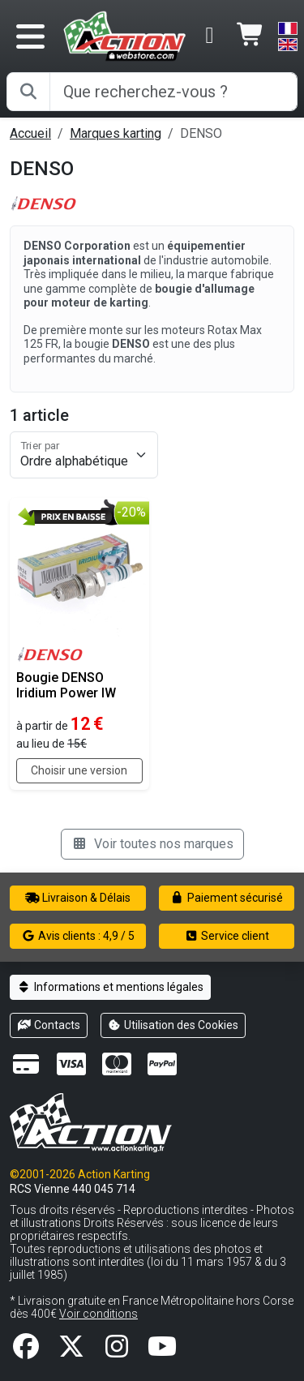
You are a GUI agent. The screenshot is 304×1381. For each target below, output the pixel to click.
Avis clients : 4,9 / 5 (78, 935)
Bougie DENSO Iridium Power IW (66, 685)
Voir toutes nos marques (152, 843)
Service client (226, 935)
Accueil (30, 133)
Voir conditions (98, 1313)
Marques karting (115, 133)
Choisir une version (79, 770)
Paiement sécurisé (226, 897)
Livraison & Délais (78, 897)
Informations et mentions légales (110, 986)
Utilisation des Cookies (173, 1025)
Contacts (48, 1025)
